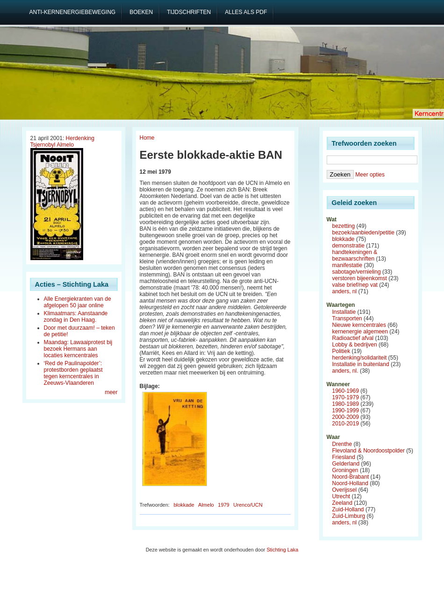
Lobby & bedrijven (354, 344)
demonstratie (348, 245)
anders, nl (344, 291)
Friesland (343, 457)
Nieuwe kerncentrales (359, 325)
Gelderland (346, 463)
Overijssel (344, 490)
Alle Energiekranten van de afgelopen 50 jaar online (77, 302)
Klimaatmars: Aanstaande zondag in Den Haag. (76, 316)
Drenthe (342, 444)
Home (147, 137)
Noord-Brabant (350, 477)
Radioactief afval (353, 338)
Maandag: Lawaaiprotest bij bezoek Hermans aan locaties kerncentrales (78, 349)
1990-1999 (345, 410)
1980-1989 (345, 404)
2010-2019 (345, 423)
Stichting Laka (282, 549)
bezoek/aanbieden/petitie (363, 232)
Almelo (206, 505)
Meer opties (370, 174)
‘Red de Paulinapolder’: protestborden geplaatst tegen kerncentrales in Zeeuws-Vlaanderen (73, 373)
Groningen (345, 470)
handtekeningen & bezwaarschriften (355, 255)
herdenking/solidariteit (359, 357)
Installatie (344, 312)
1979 (223, 505)
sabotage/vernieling (356, 272)
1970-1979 (345, 397)
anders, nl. (345, 371)
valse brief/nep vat (355, 285)
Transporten (347, 318)
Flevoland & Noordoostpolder (368, 450)
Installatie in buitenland (360, 364)
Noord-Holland (350, 483)
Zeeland (342, 503)
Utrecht (341, 496)
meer (111, 392)
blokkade (183, 505)
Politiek (341, 351)
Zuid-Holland (348, 509)
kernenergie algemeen (360, 331)
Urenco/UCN (247, 505)
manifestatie (347, 265)
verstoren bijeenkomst (359, 278)
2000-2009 (345, 417)
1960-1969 (345, 391)
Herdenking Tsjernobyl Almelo (62, 141)
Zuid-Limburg (348, 516)
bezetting (343, 226)
